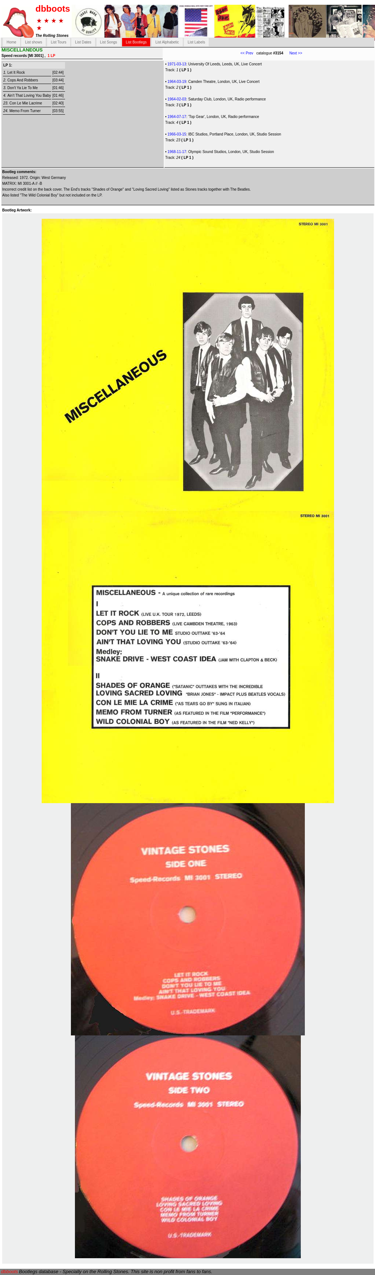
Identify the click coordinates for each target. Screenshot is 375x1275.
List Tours (59, 42)
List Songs (108, 42)
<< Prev (246, 53)
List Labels (196, 42)
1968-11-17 (176, 152)
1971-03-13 (176, 64)
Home (11, 42)
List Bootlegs (136, 42)
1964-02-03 (176, 99)
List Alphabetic (167, 42)
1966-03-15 (176, 134)
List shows (33, 42)
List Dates (83, 42)
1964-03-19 (176, 82)
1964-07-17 (176, 117)
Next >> (292, 53)
